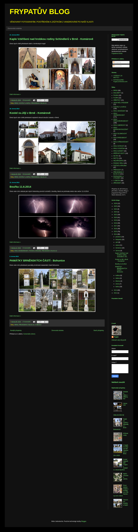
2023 (115, 212)
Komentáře (117, 66)
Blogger (83, 521)
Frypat (116, 337)
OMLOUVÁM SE (118, 415)
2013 (115, 290)
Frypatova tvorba (117, 53)
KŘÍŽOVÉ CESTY (119, 153)
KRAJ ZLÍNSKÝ (118, 151)
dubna (118, 278)
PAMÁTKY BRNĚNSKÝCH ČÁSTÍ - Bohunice (37, 260)
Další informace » (15, 94)
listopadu (119, 239)
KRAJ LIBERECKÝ (119, 125)
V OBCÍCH (38, 324)
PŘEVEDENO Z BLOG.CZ (39, 103)
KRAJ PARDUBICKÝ (120, 138)
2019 (115, 220)
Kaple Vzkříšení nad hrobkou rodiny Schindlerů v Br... (121, 254)
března (118, 281)
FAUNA (115, 95)
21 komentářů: (27, 248)
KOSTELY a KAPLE (24, 103)
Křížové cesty (125, 434)
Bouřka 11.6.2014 (20, 186)
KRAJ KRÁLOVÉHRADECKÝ (120, 120)
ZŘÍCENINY (117, 183)
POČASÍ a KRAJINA (35, 251)
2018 (115, 223)
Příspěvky (117, 62)
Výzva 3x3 (125, 404)
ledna (118, 286)
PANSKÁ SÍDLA (118, 163)
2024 (115, 209)
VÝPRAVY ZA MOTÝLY (117, 76)
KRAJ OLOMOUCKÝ (120, 133)
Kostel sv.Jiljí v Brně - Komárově (30, 112)
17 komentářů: (27, 321)
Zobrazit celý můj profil (119, 340)
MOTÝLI (116, 158)
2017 (115, 226)
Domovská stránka (15, 28)
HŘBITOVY (117, 100)
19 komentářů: (27, 100)
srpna (118, 245)
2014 (115, 234)
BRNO (16, 103)
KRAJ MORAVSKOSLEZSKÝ (120, 128)
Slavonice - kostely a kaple (125, 502)
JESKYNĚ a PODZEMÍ (120, 103)
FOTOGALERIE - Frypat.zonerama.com (120, 80)
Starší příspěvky (98, 330)
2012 (115, 293)
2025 (115, 206)
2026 (115, 203)
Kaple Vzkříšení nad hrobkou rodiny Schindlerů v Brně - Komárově (51, 39)
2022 (115, 214)
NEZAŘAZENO (118, 161)
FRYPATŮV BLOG (40, 12)
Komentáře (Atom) (29, 334)
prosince (118, 237)
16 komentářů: (27, 174)
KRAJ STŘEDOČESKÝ (120, 142)
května (118, 275)
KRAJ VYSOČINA (119, 148)
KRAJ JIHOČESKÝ (119, 111)
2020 (115, 217)
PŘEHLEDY (117, 170)
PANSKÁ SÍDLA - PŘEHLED (125, 395)
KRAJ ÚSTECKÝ (118, 146)
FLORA (115, 98)
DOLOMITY (117, 93)
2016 (115, 228)
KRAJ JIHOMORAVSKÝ (21, 251)
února (118, 284)
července (119, 248)
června (118, 251)
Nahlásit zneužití (118, 382)
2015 (115, 231)
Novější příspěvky (16, 330)
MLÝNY (115, 156)
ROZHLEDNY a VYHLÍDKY (118, 177)
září (117, 242)
